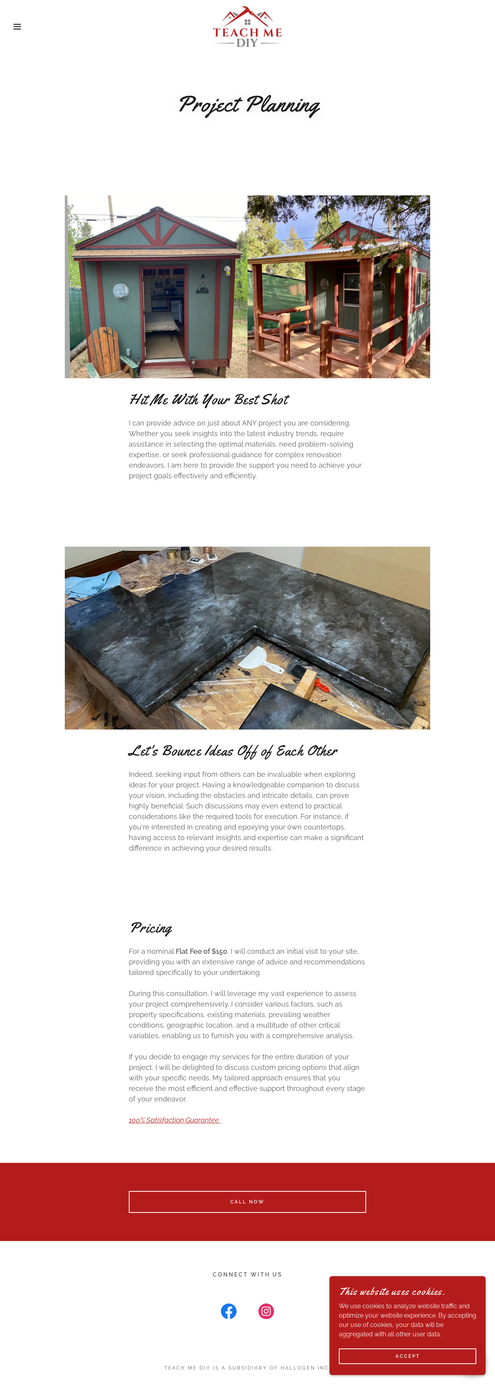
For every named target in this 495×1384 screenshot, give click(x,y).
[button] (24, 26)
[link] (247, 26)
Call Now (247, 1202)
